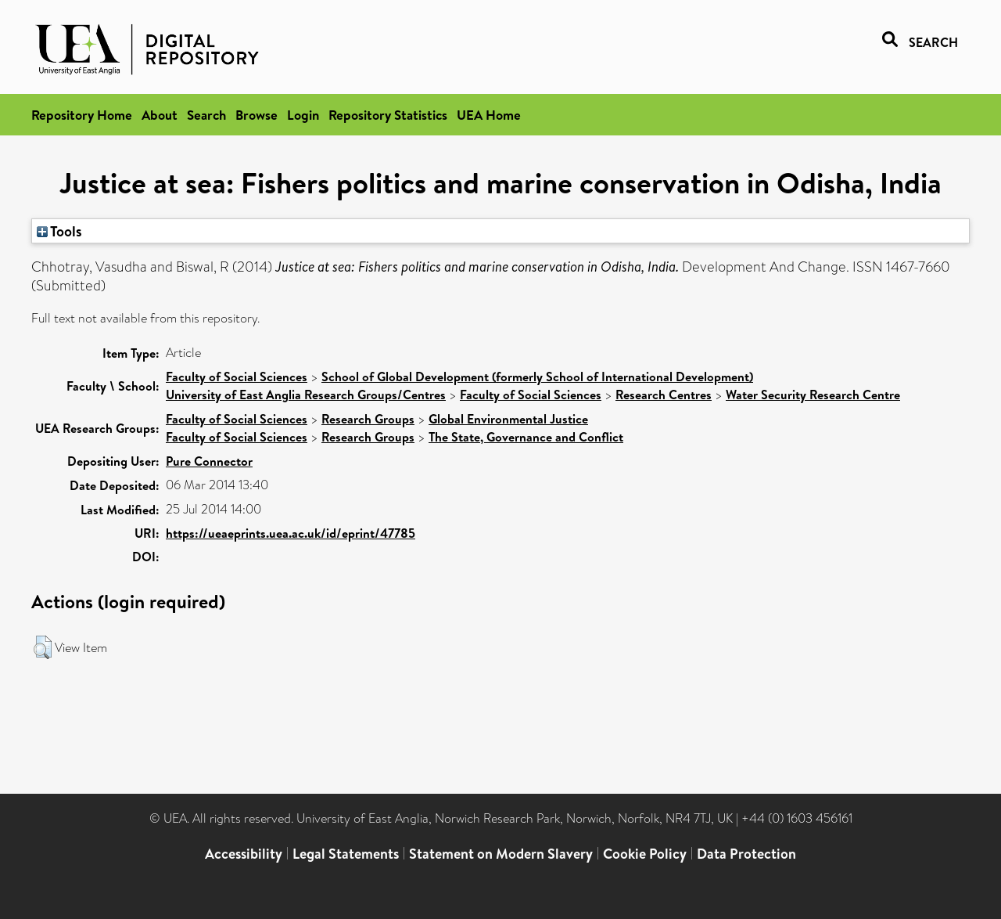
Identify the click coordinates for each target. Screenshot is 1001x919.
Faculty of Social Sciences (236, 376)
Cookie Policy (645, 853)
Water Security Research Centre (813, 394)
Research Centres (663, 394)
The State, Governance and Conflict (526, 436)
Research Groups (367, 418)
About (160, 115)
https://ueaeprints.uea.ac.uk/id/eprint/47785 (290, 533)
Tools (59, 231)
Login (303, 115)
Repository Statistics (387, 115)
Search (206, 115)
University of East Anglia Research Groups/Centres (306, 394)
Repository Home (81, 115)
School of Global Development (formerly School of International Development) (537, 376)
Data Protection (746, 853)
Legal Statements (345, 853)
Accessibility (243, 853)
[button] (43, 647)
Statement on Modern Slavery (501, 853)
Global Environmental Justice (508, 418)
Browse (256, 115)
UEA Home (489, 115)
